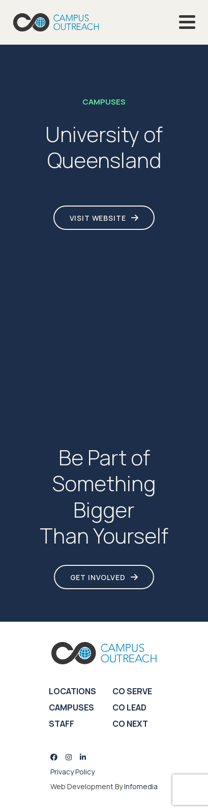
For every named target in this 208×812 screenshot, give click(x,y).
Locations (72, 691)
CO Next (130, 723)
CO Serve (132, 691)
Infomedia (141, 786)
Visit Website (98, 218)
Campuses (71, 707)
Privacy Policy (72, 771)
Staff (61, 723)
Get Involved (98, 577)
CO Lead (129, 707)
